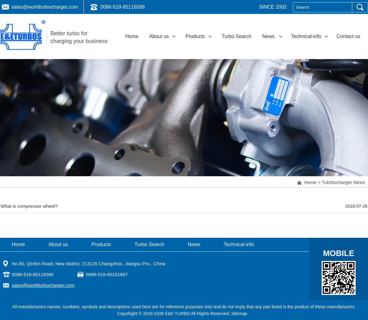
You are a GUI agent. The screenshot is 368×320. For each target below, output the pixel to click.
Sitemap (239, 313)
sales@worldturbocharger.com (44, 7)
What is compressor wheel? (29, 206)
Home (310, 182)
